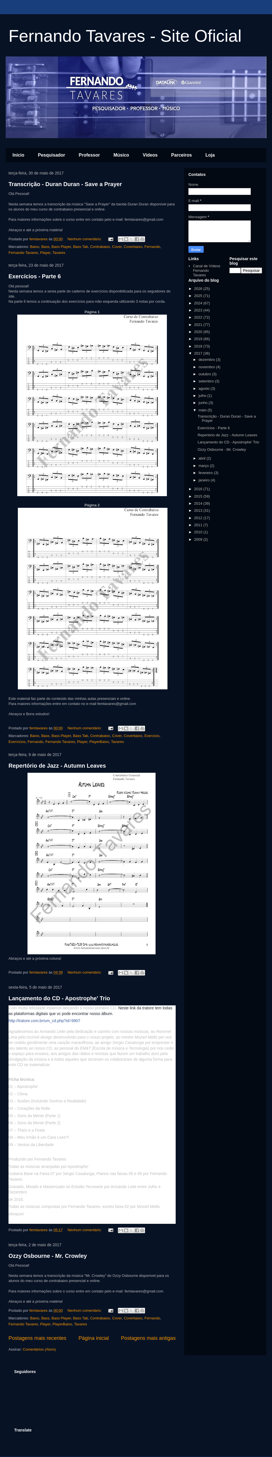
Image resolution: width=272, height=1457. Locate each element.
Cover (117, 247)
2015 (198, 496)
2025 (198, 296)
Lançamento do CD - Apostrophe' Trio (59, 998)
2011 (198, 525)
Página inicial (93, 1338)
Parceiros (181, 155)
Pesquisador (51, 155)
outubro (205, 374)
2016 (198, 489)
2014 (198, 503)
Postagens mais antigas (148, 1338)
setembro (207, 381)
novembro (207, 367)
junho (204, 403)
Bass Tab (80, 247)
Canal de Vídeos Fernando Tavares (206, 270)
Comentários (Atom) (39, 1349)
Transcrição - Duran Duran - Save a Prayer (65, 184)
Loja (210, 155)
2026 (198, 289)
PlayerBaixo (99, 742)
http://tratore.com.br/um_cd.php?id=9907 (44, 1020)
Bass (45, 247)
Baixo (34, 247)
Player (45, 252)
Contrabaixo (100, 247)
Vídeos (150, 155)
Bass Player (61, 247)
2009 (198, 539)
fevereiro (206, 473)
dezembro (207, 359)
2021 (198, 325)
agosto (205, 388)
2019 (198, 339)
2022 (198, 317)
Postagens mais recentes (37, 1338)
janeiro (205, 480)
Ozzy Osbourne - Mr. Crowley (47, 1256)
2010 (198, 532)
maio (203, 410)
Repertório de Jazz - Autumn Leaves (57, 766)
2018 (198, 346)
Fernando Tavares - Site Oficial (125, 35)
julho (203, 395)
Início (18, 155)
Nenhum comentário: (85, 239)
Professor (89, 155)
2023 (198, 310)
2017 (198, 353)
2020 (198, 332)
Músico (121, 155)
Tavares (58, 252)
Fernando (152, 247)
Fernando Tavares (23, 252)
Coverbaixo (133, 247)
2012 (198, 518)
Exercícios (17, 742)
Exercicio (152, 736)
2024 (198, 303)
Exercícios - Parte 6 (34, 276)
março (204, 466)
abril (203, 458)
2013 (198, 510)
